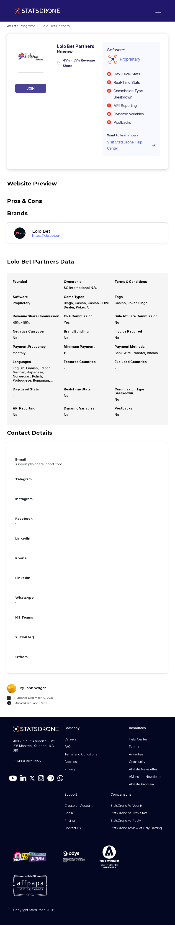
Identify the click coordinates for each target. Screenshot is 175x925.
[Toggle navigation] (157, 10)
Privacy (70, 769)
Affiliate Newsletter (143, 769)
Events (134, 747)
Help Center (138, 739)
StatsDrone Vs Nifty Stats (129, 813)
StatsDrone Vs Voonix (126, 805)
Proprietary (130, 59)
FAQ (67, 747)
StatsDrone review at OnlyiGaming (136, 828)
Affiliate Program (141, 784)
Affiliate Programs (21, 26)
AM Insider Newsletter (145, 777)
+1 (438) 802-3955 (27, 761)
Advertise (136, 754)
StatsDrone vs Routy (126, 820)
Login (68, 813)
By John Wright (33, 688)
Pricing (69, 820)
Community (137, 762)
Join (31, 88)
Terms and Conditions (80, 754)
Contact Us (72, 828)
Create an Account (78, 805)
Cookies (70, 762)
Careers (70, 739)
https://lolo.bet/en (46, 235)
